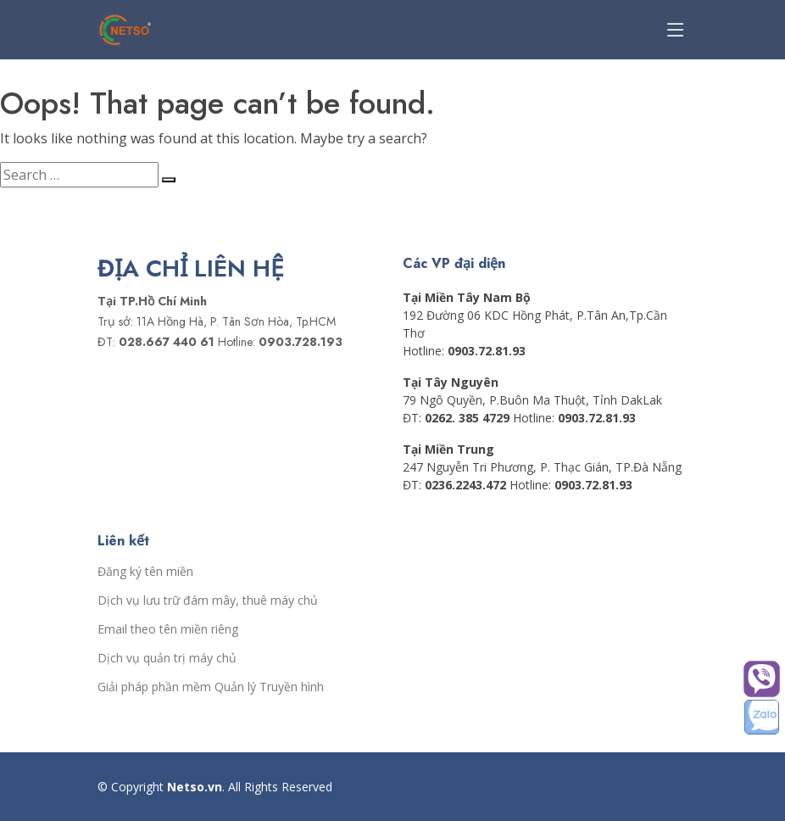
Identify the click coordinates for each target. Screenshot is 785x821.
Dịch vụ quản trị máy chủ (167, 658)
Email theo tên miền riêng (167, 629)
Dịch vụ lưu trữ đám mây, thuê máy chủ (207, 600)
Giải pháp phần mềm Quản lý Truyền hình (210, 687)
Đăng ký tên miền (145, 572)
